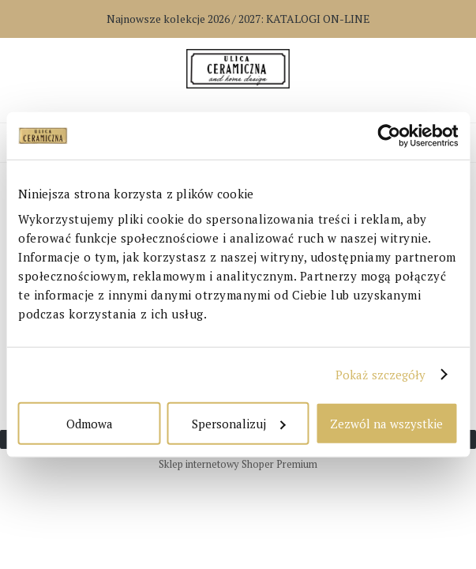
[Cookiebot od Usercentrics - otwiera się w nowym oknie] (389, 136)
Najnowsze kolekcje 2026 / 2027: (238, 18)
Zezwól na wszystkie (386, 423)
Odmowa (89, 423)
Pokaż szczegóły (380, 374)
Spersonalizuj (238, 423)
